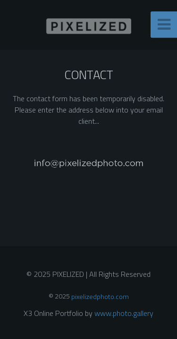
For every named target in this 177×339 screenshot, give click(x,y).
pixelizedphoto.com (100, 296)
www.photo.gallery (123, 313)
